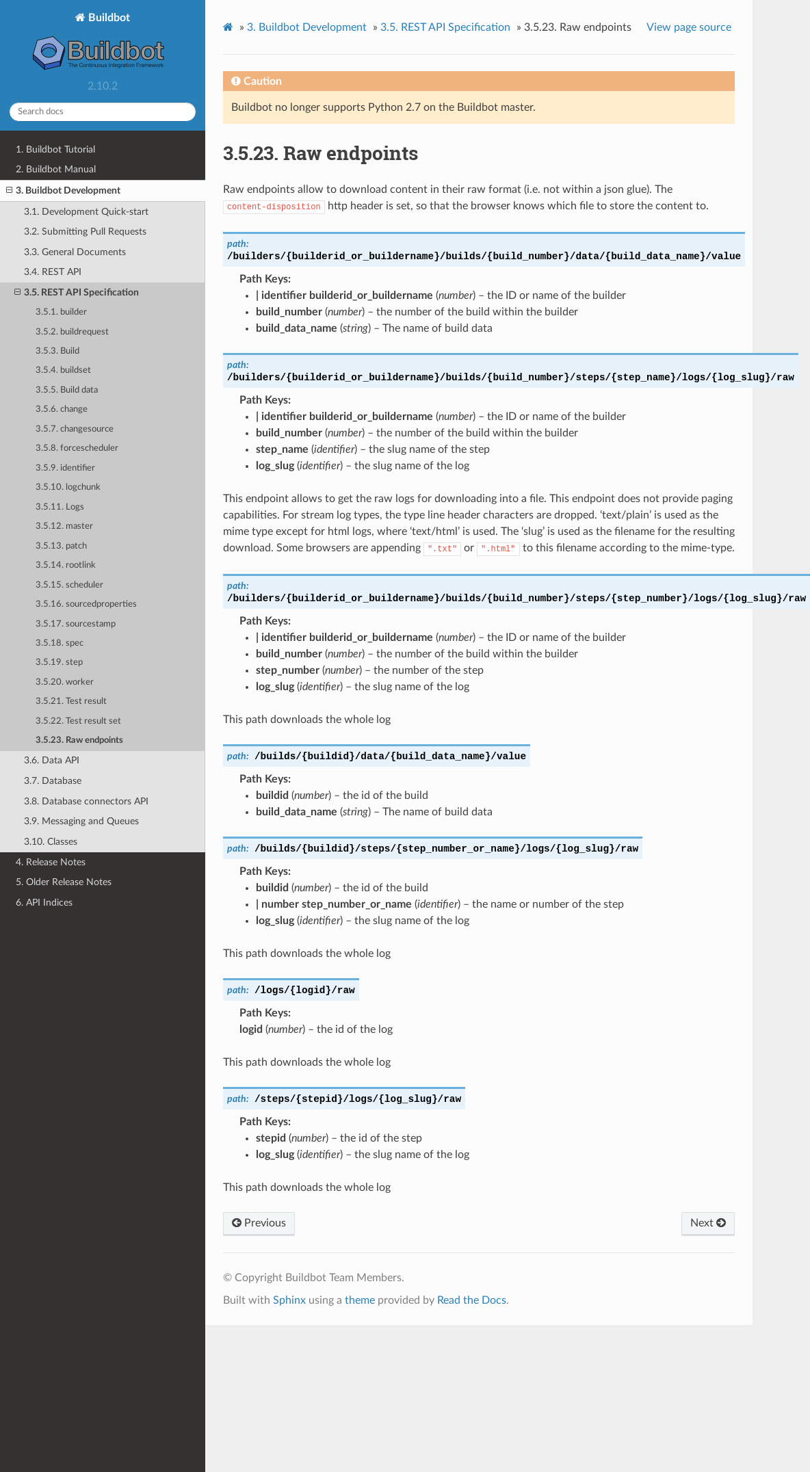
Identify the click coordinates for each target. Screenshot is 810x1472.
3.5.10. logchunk (68, 487)
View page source (688, 27)
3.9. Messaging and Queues (81, 821)
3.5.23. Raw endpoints (79, 740)
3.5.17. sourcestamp (76, 624)
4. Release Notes (51, 862)
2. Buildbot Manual (56, 169)
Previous (259, 1223)
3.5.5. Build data (67, 390)
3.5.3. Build (57, 351)
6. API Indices (44, 902)
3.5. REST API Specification (76, 293)
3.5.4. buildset (63, 370)
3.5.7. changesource (75, 429)
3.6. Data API (51, 760)
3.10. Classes (50, 842)
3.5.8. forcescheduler (77, 448)
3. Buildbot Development (63, 191)
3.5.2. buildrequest (72, 332)
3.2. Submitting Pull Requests (85, 231)
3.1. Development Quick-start (86, 212)
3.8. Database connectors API (86, 801)
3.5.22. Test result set (78, 721)
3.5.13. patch (61, 546)
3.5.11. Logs (60, 507)
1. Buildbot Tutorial (55, 149)
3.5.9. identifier (65, 468)
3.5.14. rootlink (66, 565)
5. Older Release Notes (64, 882)
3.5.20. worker (65, 682)
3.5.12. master (64, 526)
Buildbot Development (307, 27)
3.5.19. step (59, 662)
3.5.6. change (62, 409)
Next (708, 1223)
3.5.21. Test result (71, 701)
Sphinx (289, 1300)
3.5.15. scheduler (69, 585)
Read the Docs (471, 1300)
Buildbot (103, 42)
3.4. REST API (52, 272)
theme (360, 1300)
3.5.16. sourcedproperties (86, 604)
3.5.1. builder (61, 312)
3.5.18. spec (59, 643)
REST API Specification (445, 27)
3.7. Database (52, 781)
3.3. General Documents (75, 252)
